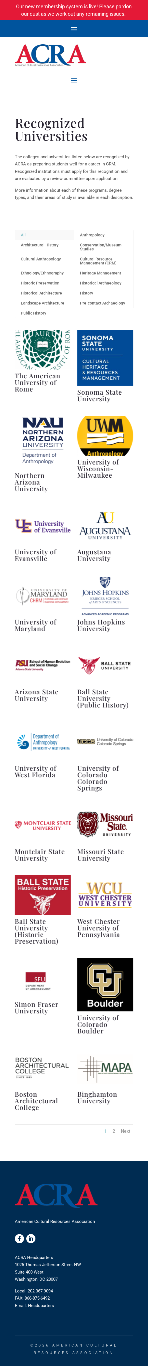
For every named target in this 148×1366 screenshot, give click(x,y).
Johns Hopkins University (101, 625)
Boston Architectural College (36, 1101)
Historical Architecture (41, 293)
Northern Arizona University (31, 482)
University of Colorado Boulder (98, 1024)
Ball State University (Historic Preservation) (36, 931)
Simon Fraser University (36, 1007)
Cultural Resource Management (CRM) (98, 261)
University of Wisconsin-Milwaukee (98, 468)
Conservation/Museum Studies (100, 247)
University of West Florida (35, 771)
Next (125, 1131)
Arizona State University (37, 695)
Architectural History (40, 245)
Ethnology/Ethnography (42, 273)
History (86, 293)
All (23, 235)
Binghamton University (97, 1097)
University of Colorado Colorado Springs (98, 778)
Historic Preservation (40, 283)
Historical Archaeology (100, 283)
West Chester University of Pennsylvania (98, 928)
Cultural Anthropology (41, 259)
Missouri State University (100, 854)
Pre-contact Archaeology (102, 303)
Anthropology (92, 235)
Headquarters (41, 1305)
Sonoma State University (99, 395)
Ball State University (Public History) (103, 698)
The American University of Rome (37, 382)
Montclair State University (40, 854)
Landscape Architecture (42, 303)
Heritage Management (100, 273)
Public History (33, 313)
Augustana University (94, 555)
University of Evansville (35, 555)
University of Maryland (35, 625)
